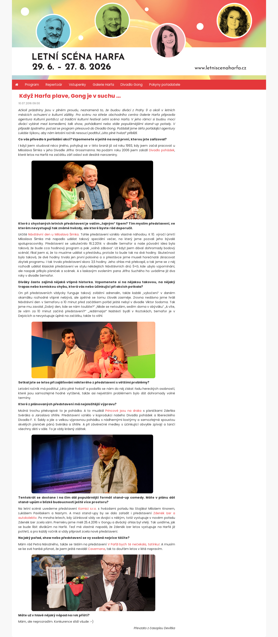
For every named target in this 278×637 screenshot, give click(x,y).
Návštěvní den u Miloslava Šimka (53, 234)
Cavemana (96, 549)
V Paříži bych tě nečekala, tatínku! (134, 544)
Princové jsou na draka (123, 410)
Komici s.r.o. (87, 508)
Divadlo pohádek (161, 150)
